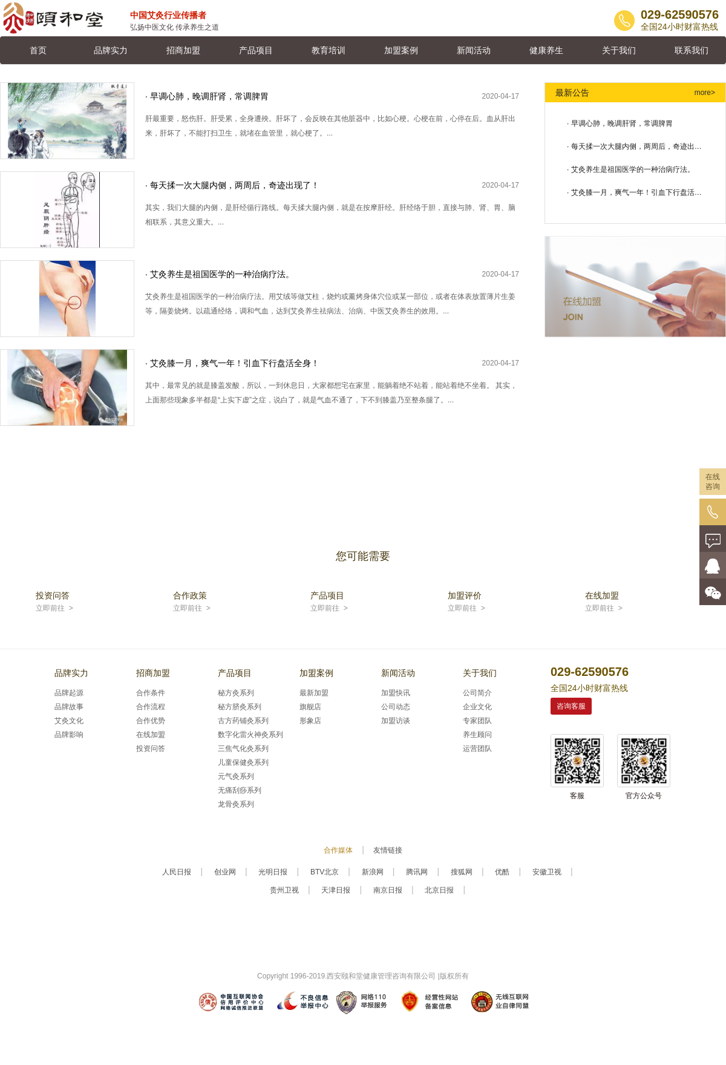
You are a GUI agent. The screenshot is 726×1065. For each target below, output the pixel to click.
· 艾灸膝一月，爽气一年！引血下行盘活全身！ (634, 196)
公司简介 (477, 693)
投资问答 (150, 748)
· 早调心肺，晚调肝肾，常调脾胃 (620, 123)
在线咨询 (712, 482)
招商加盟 (183, 50)
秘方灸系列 (236, 693)
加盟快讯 (395, 693)
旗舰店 (310, 707)
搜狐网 (462, 872)
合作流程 (150, 707)
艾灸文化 (68, 720)
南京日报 (387, 890)
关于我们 (619, 50)
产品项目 (256, 50)
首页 (38, 50)
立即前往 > (54, 608)
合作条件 (150, 693)
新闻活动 (474, 50)
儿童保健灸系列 (243, 762)
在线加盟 (150, 734)
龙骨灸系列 (236, 804)
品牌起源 (68, 693)
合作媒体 (338, 850)
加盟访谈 (395, 720)
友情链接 (387, 850)
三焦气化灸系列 (243, 748)
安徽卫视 (546, 872)
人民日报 (176, 872)
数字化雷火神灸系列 (250, 734)
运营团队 (477, 748)
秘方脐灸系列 (239, 707)
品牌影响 (68, 734)
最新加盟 (314, 693)
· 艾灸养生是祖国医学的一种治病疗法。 (631, 169)
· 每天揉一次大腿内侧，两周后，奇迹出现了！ (634, 150)
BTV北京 (324, 872)
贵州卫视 (284, 890)
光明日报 (272, 872)
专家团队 (477, 720)
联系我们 (691, 50)
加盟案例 (401, 50)
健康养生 (546, 50)
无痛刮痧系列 (239, 790)
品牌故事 (68, 707)
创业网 (225, 872)
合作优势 (150, 720)
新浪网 (373, 872)
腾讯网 (417, 872)
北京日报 (439, 890)
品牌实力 (111, 50)
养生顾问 (477, 734)
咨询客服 (571, 706)
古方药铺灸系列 (243, 720)
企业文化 (477, 707)
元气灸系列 (236, 776)
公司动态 (395, 707)
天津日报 (335, 890)
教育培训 (328, 50)
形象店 (310, 720)
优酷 (502, 872)
